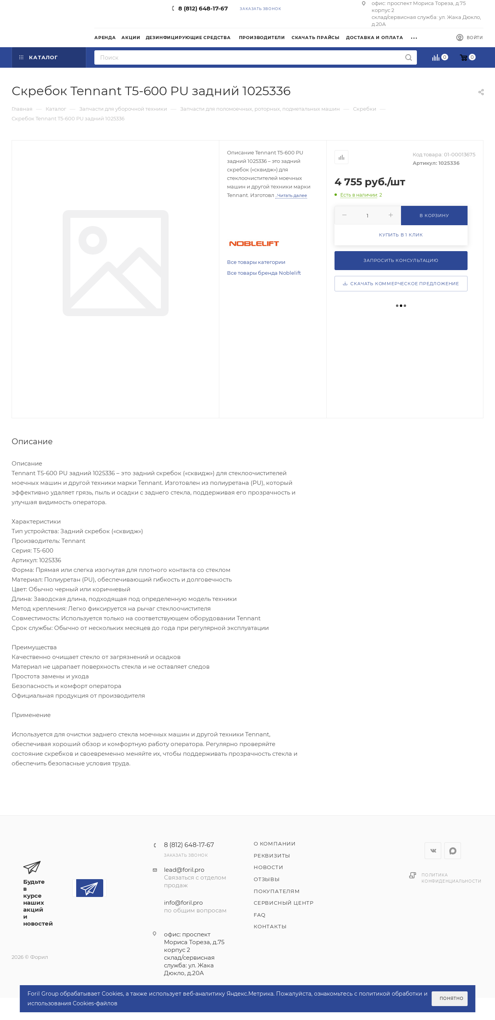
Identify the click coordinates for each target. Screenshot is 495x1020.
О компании (275, 843)
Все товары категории (256, 262)
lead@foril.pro (184, 869)
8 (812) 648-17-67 (203, 8)
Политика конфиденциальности (451, 878)
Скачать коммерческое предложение (401, 283)
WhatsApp (452, 850)
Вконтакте (433, 850)
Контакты (270, 926)
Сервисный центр (284, 903)
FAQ (259, 915)
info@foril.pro (183, 902)
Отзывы (267, 879)
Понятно (452, 998)
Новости (268, 867)
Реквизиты (272, 855)
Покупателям (277, 891)
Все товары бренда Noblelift (264, 273)
